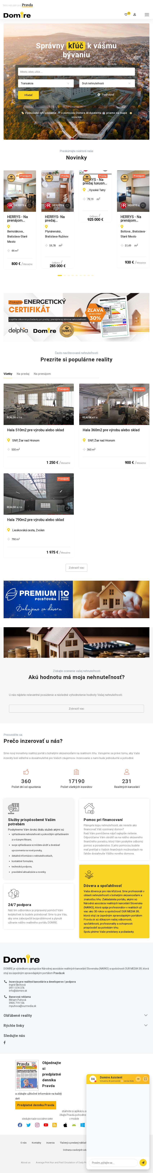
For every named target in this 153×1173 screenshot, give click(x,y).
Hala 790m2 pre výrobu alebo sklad (35, 501)
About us (25, 1144)
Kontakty (36, 1124)
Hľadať (28, 95)
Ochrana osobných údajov (76, 1131)
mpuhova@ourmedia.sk (22, 987)
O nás (23, 1124)
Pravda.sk (89, 901)
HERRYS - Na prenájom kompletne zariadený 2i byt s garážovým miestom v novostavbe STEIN (38, 218)
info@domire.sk (18, 972)
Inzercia (50, 1124)
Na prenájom (42, 355)
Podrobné (105, 94)
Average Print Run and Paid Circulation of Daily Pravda (63, 1144)
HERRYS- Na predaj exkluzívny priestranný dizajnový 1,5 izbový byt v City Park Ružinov (113, 218)
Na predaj (23, 355)
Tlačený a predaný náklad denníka (77, 1124)
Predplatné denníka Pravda (35, 1086)
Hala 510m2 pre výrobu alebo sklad (35, 412)
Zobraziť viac (76, 549)
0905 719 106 (16, 984)
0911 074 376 (16, 969)
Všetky (8, 355)
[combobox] (76, 72)
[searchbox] (77, 71)
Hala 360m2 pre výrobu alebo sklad (111, 412)
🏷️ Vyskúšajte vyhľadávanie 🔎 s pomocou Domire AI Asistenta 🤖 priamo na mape (74, 113)
